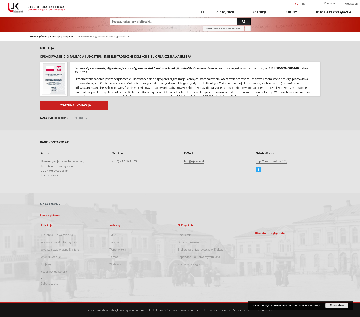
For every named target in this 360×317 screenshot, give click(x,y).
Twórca (114, 242)
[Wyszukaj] (244, 21)
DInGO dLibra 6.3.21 (159, 310)
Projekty (68, 36)
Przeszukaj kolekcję (74, 105)
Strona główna (38, 36)
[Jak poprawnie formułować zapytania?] (248, 28)
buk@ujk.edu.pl (194, 161)
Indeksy (290, 12)
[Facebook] (258, 170)
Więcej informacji (309, 305)
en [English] (303, 3)
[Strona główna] (202, 12)
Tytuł (112, 235)
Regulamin (184, 235)
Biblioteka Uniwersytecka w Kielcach (201, 249)
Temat (113, 257)
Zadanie (79, 68)
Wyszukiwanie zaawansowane (223, 28)
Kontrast (329, 3)
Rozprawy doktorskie (54, 272)
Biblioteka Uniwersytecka (57, 235)
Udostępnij (352, 4)
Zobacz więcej (50, 283)
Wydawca (115, 264)
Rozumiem (337, 305)
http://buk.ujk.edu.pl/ (271, 161)
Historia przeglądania (333, 12)
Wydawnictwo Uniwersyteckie (60, 242)
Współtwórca (117, 249)
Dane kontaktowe (189, 242)
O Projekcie (225, 12)
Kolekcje (260, 12)
